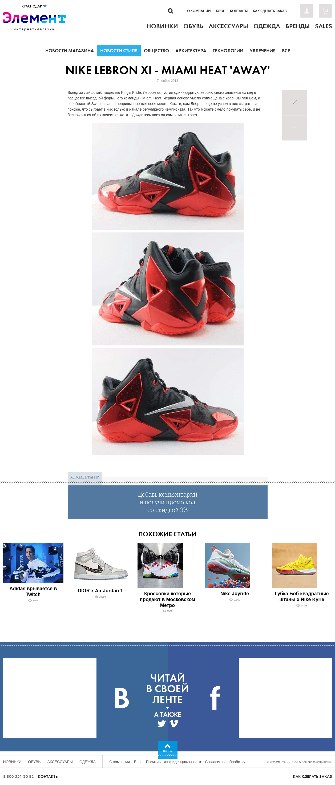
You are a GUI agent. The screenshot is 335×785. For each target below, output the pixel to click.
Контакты (239, 11)
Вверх (167, 751)
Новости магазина (69, 51)
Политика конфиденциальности (173, 762)
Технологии (228, 51)
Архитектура (190, 51)
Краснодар (34, 6)
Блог (220, 11)
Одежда (87, 762)
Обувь (34, 762)
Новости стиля (119, 51)
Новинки (12, 762)
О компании (199, 11)
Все (286, 51)
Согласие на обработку (225, 762)
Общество (156, 51)
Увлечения (263, 51)
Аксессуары (60, 762)
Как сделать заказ (270, 11)
